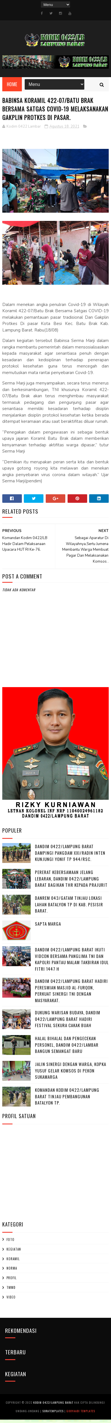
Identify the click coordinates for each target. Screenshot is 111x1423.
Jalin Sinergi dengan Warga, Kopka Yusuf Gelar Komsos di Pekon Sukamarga (70, 1073)
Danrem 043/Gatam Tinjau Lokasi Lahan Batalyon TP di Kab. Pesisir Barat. (69, 907)
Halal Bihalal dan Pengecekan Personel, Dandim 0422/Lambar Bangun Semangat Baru (67, 1047)
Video (11, 1300)
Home (12, 87)
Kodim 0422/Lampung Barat (53, 1406)
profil (11, 1281)
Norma (12, 1271)
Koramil (13, 1262)
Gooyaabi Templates (80, 1414)
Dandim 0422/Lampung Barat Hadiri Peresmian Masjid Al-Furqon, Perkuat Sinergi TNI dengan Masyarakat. (71, 994)
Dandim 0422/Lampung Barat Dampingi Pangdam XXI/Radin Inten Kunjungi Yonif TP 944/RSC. (70, 855)
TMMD (11, 1291)
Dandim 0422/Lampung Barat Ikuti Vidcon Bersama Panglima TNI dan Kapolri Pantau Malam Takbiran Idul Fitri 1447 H (72, 962)
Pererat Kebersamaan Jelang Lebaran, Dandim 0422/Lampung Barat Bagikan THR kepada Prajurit (71, 881)
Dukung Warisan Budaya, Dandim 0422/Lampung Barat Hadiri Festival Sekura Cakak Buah (67, 1022)
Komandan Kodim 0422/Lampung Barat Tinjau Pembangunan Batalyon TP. (67, 1099)
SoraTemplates (53, 1414)
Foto (10, 1243)
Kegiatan (14, 1252)
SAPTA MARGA (48, 927)
